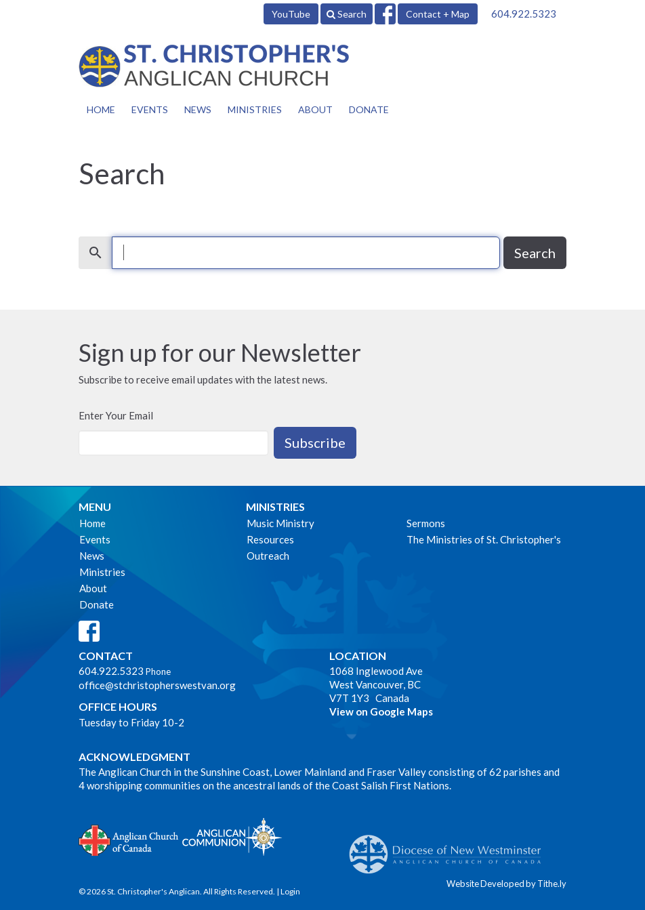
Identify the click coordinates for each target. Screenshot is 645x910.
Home (101, 109)
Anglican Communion (232, 836)
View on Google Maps (381, 711)
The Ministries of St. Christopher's (484, 539)
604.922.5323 (523, 13)
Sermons (426, 523)
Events (149, 109)
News (197, 109)
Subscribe (315, 442)
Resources (270, 539)
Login (290, 891)
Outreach (268, 556)
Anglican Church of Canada (129, 839)
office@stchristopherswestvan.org (157, 685)
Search (347, 14)
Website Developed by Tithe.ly (506, 883)
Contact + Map (438, 14)
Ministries (255, 109)
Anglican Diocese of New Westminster (450, 847)
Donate (369, 109)
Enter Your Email (116, 415)
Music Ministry (280, 523)
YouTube (291, 14)
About (315, 109)
